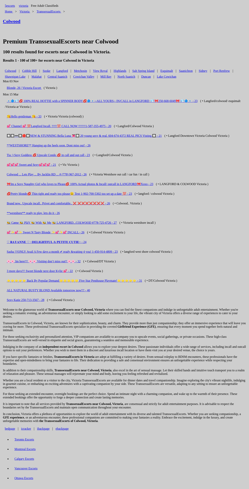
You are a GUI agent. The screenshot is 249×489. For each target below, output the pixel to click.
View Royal (100, 70)
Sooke (46, 70)
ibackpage (43, 428)
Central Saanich (57, 76)
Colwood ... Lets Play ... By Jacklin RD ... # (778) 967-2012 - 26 (47, 174)
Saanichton (186, 70)
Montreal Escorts (25, 449)
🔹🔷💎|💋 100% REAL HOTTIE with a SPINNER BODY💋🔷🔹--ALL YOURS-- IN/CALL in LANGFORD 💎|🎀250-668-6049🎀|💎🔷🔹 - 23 (102, 101)
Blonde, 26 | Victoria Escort (24, 87)
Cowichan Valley (83, 76)
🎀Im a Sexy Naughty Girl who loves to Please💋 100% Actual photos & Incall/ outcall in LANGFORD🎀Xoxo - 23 (80, 184)
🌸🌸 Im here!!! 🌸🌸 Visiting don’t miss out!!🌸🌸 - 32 (44, 261)
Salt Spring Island (143, 70)
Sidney (203, 70)
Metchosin (80, 70)
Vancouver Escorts (26, 468)
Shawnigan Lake (15, 76)
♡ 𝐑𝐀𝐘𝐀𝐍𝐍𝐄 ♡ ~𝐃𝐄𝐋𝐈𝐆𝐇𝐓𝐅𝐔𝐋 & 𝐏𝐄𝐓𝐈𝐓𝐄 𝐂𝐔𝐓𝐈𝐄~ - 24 (46, 242)
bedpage (10, 428)
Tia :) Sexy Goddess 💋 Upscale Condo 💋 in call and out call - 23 (48, 155)
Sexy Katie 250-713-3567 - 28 (25, 300)
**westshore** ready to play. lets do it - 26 (33, 213)
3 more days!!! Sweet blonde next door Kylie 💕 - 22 (40, 271)
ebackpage (62, 428)
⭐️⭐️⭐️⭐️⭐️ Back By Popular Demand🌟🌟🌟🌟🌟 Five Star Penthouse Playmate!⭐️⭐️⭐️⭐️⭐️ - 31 (74, 280)
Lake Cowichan (166, 76)
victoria (23, 5)
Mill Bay (105, 76)
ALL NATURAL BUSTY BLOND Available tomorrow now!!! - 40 (48, 290)
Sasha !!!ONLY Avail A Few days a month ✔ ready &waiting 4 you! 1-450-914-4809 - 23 (62, 251)
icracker (26, 428)
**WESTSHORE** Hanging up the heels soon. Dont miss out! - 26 (48, 145)
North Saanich (126, 76)
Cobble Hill (29, 70)
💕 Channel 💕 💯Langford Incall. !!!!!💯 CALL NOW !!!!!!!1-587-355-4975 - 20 (59, 126)
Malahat (36, 76)
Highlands (120, 70)
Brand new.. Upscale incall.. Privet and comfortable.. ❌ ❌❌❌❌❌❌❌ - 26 (58, 203)
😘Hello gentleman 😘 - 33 (24, 116)
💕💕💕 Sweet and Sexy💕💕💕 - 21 (31, 164)
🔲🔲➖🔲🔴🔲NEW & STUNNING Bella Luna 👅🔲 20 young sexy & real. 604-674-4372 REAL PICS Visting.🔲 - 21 (84, 135)
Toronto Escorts (24, 439)
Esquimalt (166, 70)
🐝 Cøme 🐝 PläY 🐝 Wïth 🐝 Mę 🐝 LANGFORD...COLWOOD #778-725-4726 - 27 (62, 222)
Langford (62, 70)
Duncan (146, 76)
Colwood (10, 70)
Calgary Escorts (24, 458)
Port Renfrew (221, 70)
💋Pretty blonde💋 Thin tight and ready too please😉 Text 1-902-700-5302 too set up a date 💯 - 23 (69, 193)
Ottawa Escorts (23, 478)
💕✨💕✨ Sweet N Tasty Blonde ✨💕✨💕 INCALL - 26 (45, 232)
